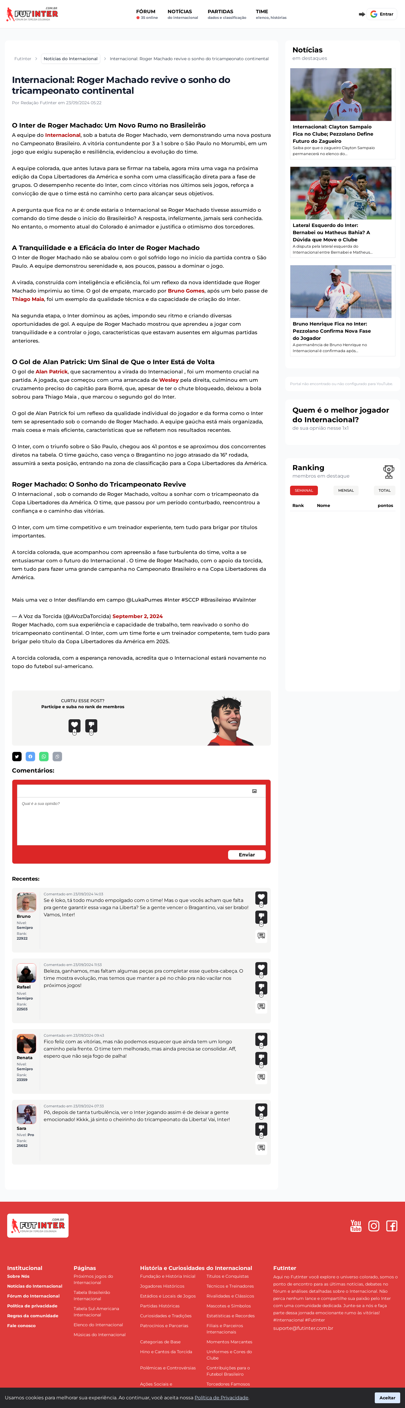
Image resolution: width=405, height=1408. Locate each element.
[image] (254, 791)
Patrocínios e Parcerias (164, 1325)
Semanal (304, 490)
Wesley (169, 380)
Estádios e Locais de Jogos (168, 1296)
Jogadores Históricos (162, 1286)
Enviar (247, 855)
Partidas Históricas (160, 1306)
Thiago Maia (28, 299)
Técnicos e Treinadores (230, 1286)
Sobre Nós (18, 1276)
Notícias (183, 14)
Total (385, 490)
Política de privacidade (32, 1306)
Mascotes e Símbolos (229, 1306)
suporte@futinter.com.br (303, 1328)
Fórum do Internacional (33, 1296)
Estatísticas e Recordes (231, 1315)
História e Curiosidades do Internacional (196, 1268)
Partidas (227, 14)
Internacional (63, 135)
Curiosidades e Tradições (166, 1315)
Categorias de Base (160, 1342)
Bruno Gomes (186, 291)
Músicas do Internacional (100, 1334)
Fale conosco (21, 1325)
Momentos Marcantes (229, 1342)
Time (271, 14)
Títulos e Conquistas (228, 1276)
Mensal (346, 490)
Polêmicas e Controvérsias (168, 1368)
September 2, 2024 (138, 616)
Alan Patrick (52, 372)
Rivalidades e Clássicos (230, 1296)
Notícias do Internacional (34, 1286)
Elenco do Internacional (98, 1324)
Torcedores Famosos (228, 1384)
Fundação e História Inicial (167, 1276)
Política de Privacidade (221, 1398)
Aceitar (387, 1398)
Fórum (147, 14)
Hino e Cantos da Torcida (166, 1351)
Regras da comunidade (32, 1315)
